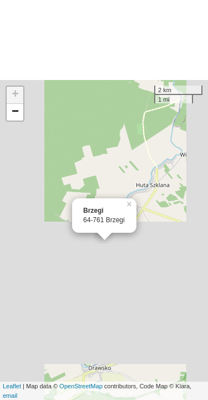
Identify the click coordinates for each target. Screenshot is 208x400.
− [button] (15, 112)
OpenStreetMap (81, 386)
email (10, 395)
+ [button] (15, 95)
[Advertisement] (104, 40)
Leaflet (12, 386)
